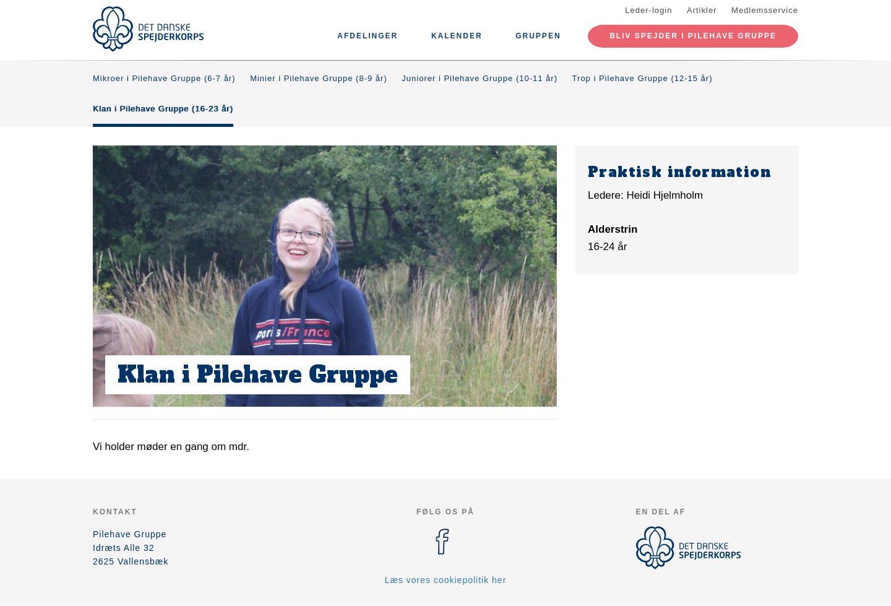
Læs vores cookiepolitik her (446, 580)
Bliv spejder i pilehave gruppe (693, 36)
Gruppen (538, 36)
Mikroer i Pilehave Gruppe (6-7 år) (164, 78)
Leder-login (648, 10)
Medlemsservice (764, 10)
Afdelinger (367, 36)
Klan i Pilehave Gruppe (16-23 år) (163, 108)
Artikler (702, 10)
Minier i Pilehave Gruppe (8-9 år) (318, 78)
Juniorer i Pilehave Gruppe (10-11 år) (479, 78)
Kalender (457, 36)
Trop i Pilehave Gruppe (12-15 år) (642, 78)
